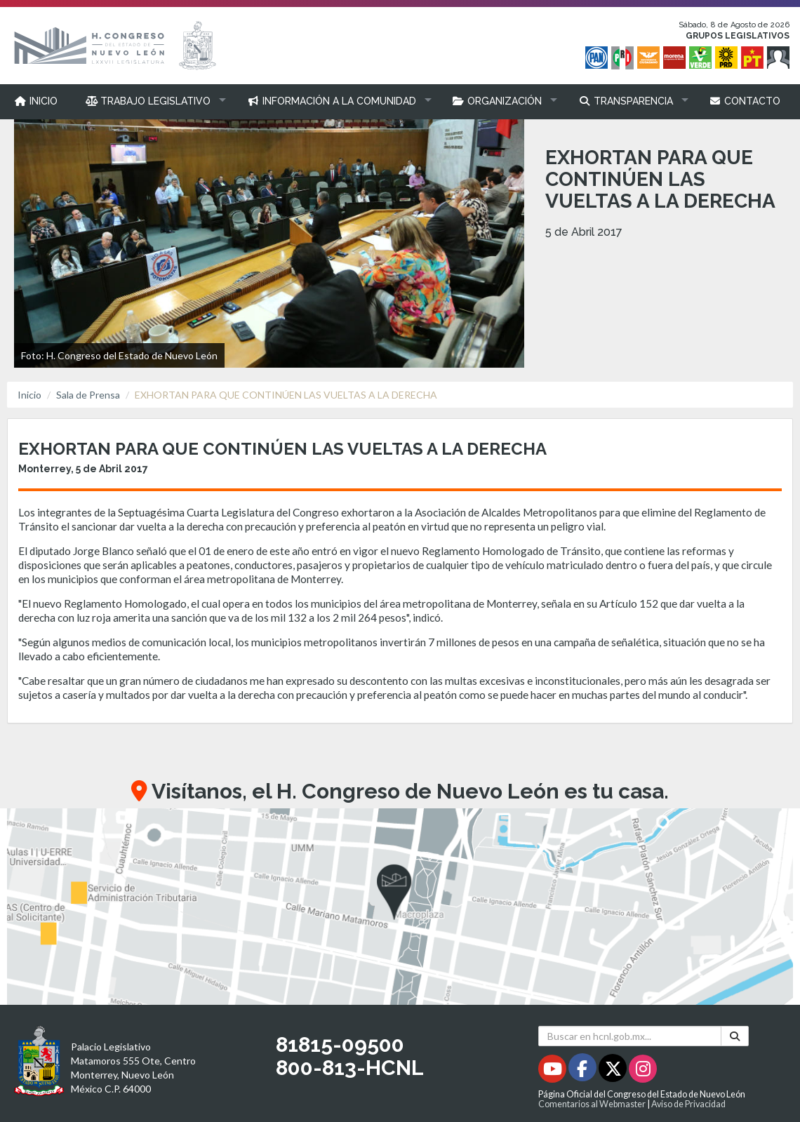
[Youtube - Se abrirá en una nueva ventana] (553, 1071)
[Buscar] (735, 1036)
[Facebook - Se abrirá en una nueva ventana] (583, 1071)
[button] (153, 101)
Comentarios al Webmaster (592, 1104)
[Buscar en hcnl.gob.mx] (629, 1036)
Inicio (29, 395)
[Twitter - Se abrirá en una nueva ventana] (614, 1071)
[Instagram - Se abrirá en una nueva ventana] (643, 1071)
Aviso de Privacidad (688, 1104)
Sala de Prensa (88, 395)
